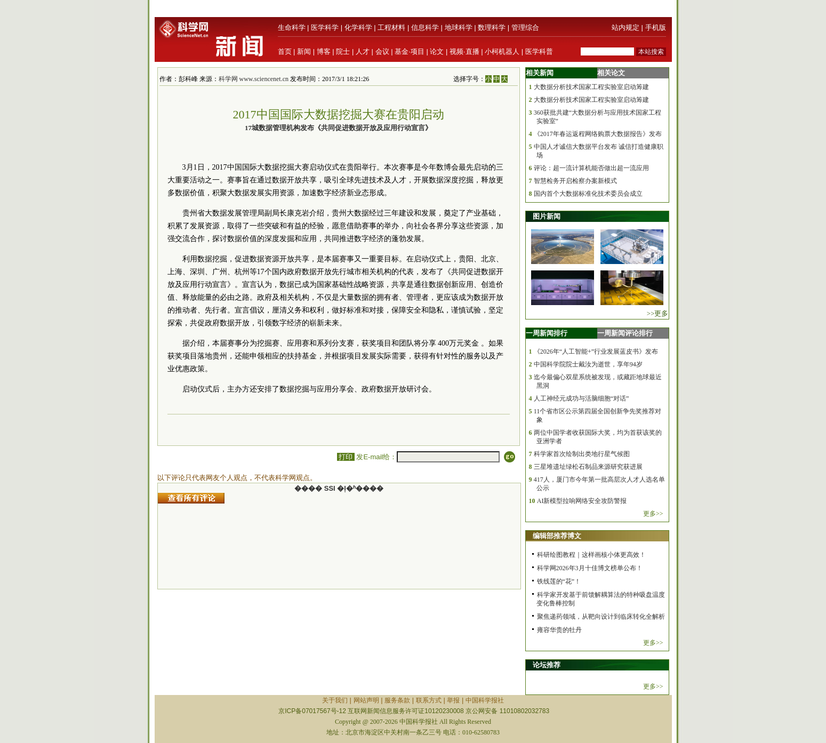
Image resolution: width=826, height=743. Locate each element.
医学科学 (325, 27)
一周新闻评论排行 (625, 333)
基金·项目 (409, 51)
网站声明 (366, 700)
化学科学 (358, 27)
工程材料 (391, 27)
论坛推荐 (546, 665)
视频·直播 (464, 51)
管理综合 (525, 27)
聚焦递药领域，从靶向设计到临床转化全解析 (601, 616)
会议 (382, 51)
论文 (437, 51)
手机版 (655, 27)
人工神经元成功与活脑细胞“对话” (581, 398)
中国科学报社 (485, 700)
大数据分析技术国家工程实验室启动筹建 (591, 87)
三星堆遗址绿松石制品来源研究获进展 (588, 466)
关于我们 (335, 700)
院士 (343, 51)
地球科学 (458, 27)
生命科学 (292, 27)
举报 (453, 700)
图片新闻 (546, 216)
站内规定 (625, 27)
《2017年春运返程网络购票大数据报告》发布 (598, 134)
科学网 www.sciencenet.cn (254, 79)
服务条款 (397, 700)
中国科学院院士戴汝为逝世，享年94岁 (588, 364)
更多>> (653, 513)
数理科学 (492, 27)
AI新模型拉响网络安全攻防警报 (582, 501)
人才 (363, 51)
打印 (346, 457)
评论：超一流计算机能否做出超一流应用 (591, 168)
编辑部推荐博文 (557, 536)
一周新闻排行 (546, 333)
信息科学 (425, 27)
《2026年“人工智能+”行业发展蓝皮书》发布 (596, 351)
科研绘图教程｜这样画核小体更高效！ (591, 554)
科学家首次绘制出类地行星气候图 (582, 454)
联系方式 (429, 700)
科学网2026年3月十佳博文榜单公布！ (590, 568)
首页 (285, 51)
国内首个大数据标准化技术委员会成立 (588, 193)
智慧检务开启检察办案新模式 (575, 181)
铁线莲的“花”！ (559, 581)
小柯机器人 (502, 51)
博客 (324, 51)
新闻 (304, 51)
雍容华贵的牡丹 (559, 630)
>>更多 (658, 313)
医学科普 (539, 51)
